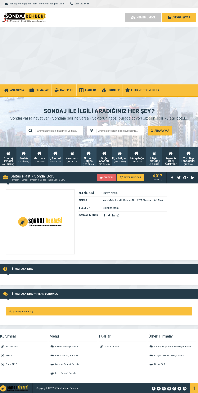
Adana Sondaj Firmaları (67, 355)
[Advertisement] (99, 56)
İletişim (9, 355)
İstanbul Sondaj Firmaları (67, 364)
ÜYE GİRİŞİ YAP (179, 17)
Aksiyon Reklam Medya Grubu (169, 355)
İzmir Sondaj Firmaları (66, 373)
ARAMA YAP (160, 130)
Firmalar (15, 180)
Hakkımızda (12, 346)
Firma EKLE (11, 364)
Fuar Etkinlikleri (112, 346)
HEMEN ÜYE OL (143, 17)
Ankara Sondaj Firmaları (67, 346)
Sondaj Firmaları (29, 180)
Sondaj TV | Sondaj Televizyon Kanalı (172, 346)
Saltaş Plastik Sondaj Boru (52, 180)
